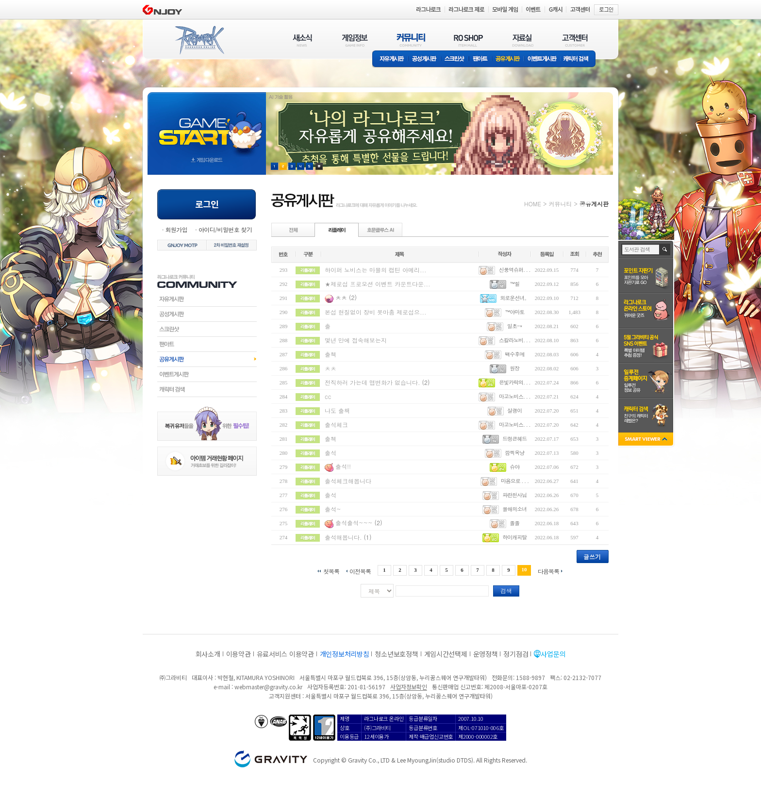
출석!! (343, 466)
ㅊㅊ (341, 297)
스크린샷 (455, 59)
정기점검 (515, 654)
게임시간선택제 (445, 654)
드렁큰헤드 (514, 438)
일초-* (514, 326)
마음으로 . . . (515, 480)
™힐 (514, 283)
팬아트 (480, 59)
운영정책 (485, 654)
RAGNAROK (199, 40)
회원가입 (176, 229)
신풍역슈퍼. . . (514, 269)
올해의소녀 (514, 509)
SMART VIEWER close (646, 440)
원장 (514, 368)
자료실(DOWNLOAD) (522, 40)
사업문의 (553, 654)
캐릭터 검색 (579, 59)
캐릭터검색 (207, 389)
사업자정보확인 (408, 686)
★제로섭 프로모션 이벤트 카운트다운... (377, 284)
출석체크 (336, 424)
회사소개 (208, 654)
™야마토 (514, 312)
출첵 (330, 354)
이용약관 (238, 654)
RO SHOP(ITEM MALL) (468, 40)
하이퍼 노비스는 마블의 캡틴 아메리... (376, 270)
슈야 (514, 466)
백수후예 (514, 354)
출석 (330, 453)
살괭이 (514, 410)
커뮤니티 (560, 204)
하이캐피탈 (514, 537)
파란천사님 (514, 495)
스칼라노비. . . (514, 340)
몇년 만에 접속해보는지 (356, 340)
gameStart (207, 124)
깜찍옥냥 (514, 452)
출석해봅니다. (343, 537)
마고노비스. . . (514, 396)
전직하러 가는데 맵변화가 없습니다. (373, 382)
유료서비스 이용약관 (285, 654)
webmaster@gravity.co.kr (268, 686)
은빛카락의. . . (514, 382)
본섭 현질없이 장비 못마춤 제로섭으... (376, 312)
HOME (532, 204)
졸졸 (514, 523)
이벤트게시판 (542, 59)
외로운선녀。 (514, 297)
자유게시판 (390, 59)
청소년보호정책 (396, 654)
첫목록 (331, 570)
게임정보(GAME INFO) (355, 40)
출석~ (333, 509)
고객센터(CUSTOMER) (575, 40)
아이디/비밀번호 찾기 (225, 229)
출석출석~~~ (353, 522)
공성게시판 (424, 59)
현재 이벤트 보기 (319, 166)
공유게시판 (508, 59)
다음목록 (548, 570)
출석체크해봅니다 (348, 481)
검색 (506, 590)
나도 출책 (337, 410)
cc (328, 396)
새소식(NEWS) (302, 40)
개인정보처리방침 (344, 654)
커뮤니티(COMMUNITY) (411, 40)
